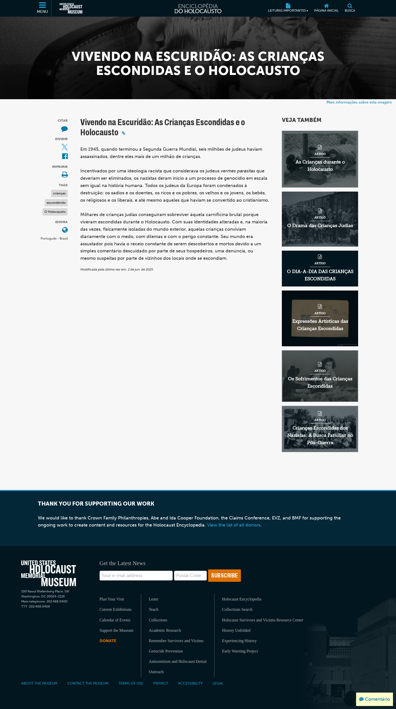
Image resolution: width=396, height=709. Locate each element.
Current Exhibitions (116, 609)
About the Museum (39, 683)
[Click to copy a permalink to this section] (123, 133)
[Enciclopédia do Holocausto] (198, 8)
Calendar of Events (115, 620)
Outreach (156, 672)
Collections (158, 620)
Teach (153, 609)
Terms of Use (130, 683)
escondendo (56, 202)
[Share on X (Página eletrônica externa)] (65, 147)
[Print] (65, 175)
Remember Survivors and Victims (176, 641)
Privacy (160, 683)
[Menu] (43, 8)
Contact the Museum (87, 683)
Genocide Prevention (166, 651)
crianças (59, 193)
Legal (218, 683)
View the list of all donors (233, 525)
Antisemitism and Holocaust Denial (178, 661)
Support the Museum (116, 630)
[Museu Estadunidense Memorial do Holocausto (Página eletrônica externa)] (71, 8)
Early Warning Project (240, 651)
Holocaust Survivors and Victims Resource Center (262, 620)
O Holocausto (55, 212)
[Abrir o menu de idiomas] (65, 230)
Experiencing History (239, 641)
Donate (108, 640)
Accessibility (190, 683)
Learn (153, 599)
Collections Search (237, 609)
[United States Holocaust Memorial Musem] (48, 573)
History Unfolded (236, 630)
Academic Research (165, 630)
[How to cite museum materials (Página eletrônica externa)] (64, 129)
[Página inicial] (326, 8)
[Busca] (350, 8)
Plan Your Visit (112, 599)
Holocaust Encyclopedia (241, 599)
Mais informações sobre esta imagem (359, 102)
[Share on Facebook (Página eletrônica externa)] (65, 156)
